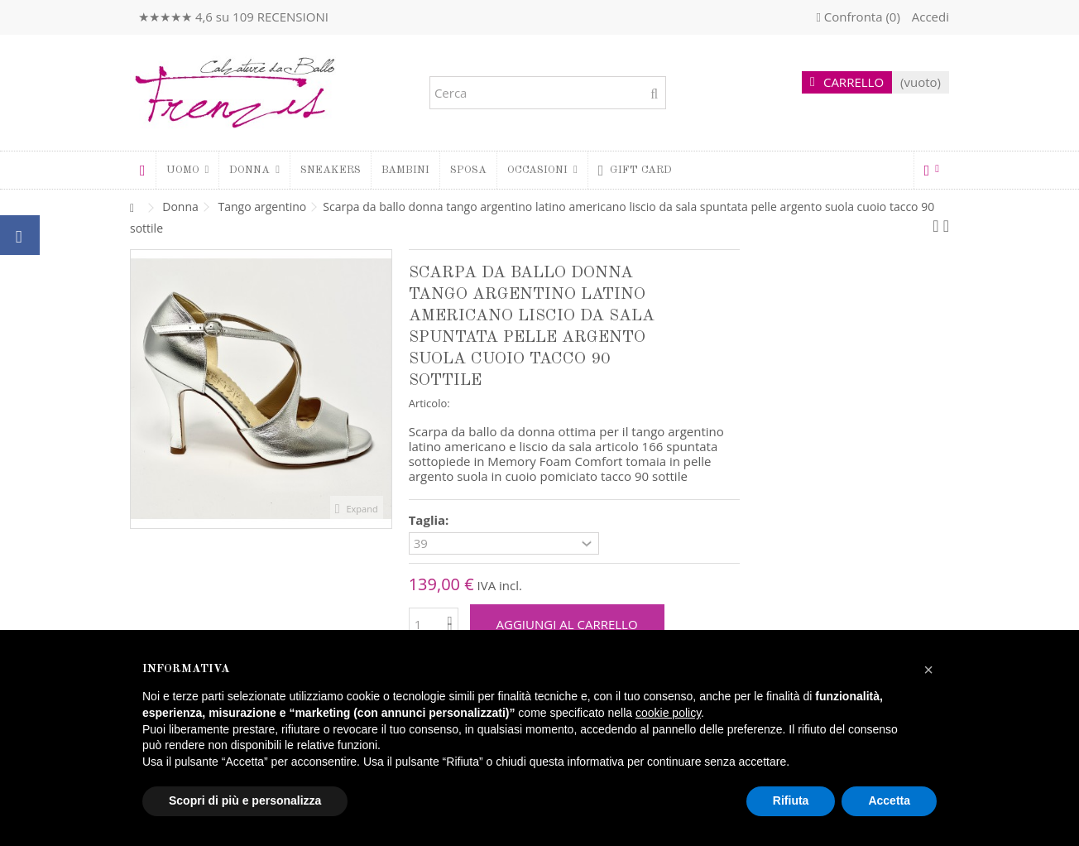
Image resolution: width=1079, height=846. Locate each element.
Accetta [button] (889, 800)
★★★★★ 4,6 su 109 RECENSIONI (233, 16)
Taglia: (431, 520)
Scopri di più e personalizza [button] (245, 800)
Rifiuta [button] (791, 800)
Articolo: (429, 403)
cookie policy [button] (668, 712)
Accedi (929, 16)
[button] (254, 170)
